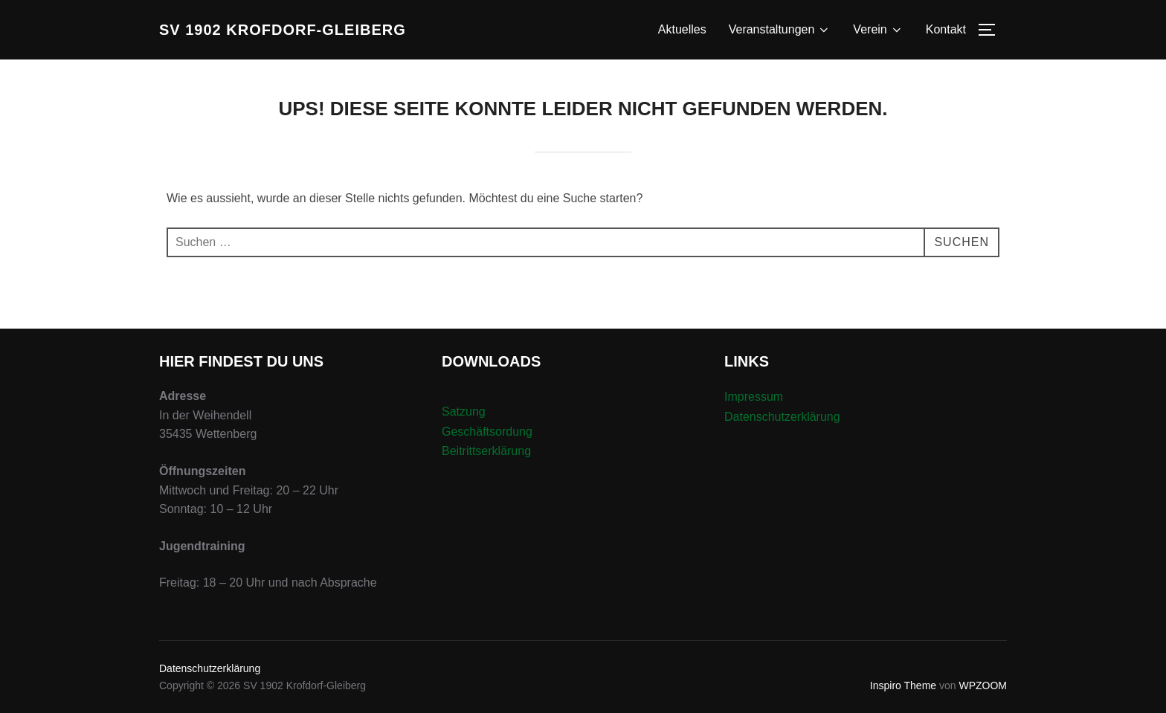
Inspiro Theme (903, 685)
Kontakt (946, 29)
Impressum (753, 396)
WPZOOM (983, 685)
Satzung (464, 411)
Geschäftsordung (487, 431)
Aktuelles (682, 29)
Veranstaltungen (780, 29)
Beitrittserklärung (486, 451)
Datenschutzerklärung (782, 416)
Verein (878, 29)
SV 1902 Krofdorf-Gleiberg (282, 30)
